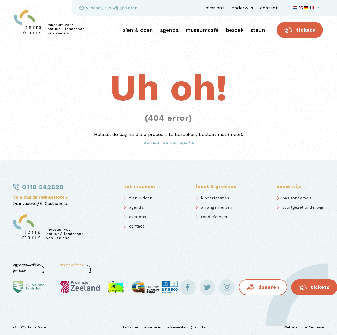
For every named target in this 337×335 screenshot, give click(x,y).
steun (257, 30)
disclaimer (130, 327)
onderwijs (242, 7)
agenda (169, 30)
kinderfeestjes (215, 197)
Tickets (299, 30)
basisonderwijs (297, 197)
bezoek (235, 30)
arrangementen (216, 207)
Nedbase (316, 327)
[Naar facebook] (188, 287)
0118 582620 (43, 187)
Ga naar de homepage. (168, 142)
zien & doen (138, 30)
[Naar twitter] (207, 287)
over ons (215, 7)
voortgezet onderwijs (303, 207)
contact (269, 7)
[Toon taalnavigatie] (307, 8)
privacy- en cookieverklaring (167, 327)
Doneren (268, 287)
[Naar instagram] (227, 287)
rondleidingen (215, 216)
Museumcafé (202, 30)
